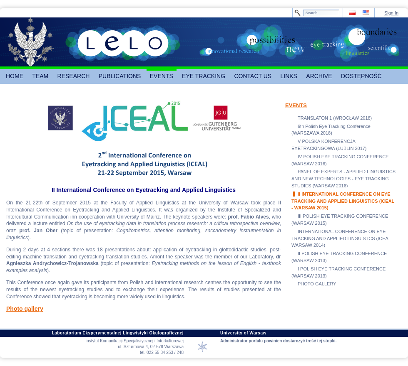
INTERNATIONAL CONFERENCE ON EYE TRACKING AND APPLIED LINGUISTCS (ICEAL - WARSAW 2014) (342, 238)
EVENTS (296, 105)
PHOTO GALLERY (317, 283)
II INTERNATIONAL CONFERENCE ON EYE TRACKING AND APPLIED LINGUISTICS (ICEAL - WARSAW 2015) (342, 201)
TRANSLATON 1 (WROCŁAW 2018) (335, 117)
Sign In (391, 12)
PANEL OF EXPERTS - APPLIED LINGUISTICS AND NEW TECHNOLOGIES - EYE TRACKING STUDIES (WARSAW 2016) (343, 178)
